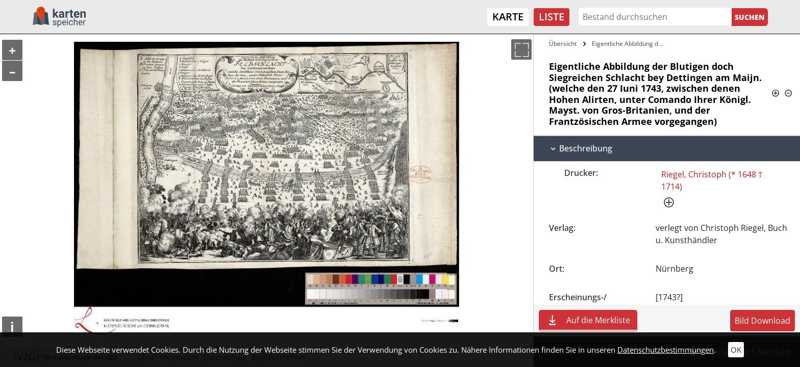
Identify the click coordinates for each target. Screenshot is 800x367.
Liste (551, 16)
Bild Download (762, 320)
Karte (507, 16)
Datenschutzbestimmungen (665, 350)
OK (736, 350)
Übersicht (563, 43)
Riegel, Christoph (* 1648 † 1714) (711, 180)
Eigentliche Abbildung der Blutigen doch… (630, 43)
